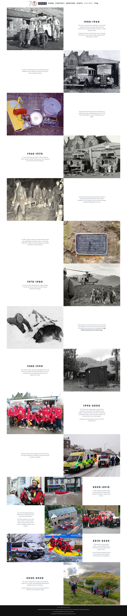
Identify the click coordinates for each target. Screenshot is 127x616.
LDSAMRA (66, 611)
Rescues (70, 3)
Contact (60, 3)
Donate (42, 3)
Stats (80, 3)
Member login (67, 607)
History (88, 3)
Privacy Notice (60, 607)
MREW (72, 611)
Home (51, 3)
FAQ (96, 3)
